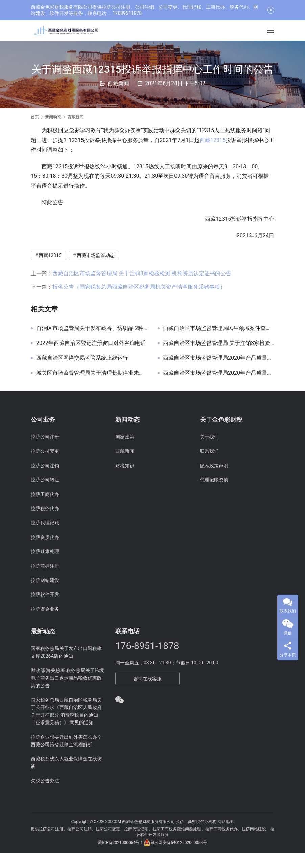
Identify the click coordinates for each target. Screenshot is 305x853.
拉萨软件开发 (45, 594)
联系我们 (209, 451)
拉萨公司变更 (45, 451)
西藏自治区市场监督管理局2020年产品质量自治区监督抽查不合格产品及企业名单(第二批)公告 (218, 373)
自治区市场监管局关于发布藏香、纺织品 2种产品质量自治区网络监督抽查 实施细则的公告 (91, 328)
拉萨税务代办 (45, 508)
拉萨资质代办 (45, 537)
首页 (35, 117)
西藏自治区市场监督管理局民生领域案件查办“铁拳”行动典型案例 (218, 328)
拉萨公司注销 (45, 465)
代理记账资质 (214, 479)
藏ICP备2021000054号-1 (121, 842)
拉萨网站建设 (45, 580)
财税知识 (124, 465)
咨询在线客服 (147, 678)
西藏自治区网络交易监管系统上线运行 (82, 358)
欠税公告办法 (45, 780)
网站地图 (225, 821)
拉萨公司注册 (45, 437)
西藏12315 (213, 140)
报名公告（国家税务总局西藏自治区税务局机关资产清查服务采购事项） (139, 287)
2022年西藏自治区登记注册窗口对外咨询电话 (91, 343)
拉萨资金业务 (45, 609)
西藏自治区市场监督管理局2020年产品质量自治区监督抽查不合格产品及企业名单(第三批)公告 (218, 358)
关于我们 (209, 437)
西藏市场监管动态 (96, 255)
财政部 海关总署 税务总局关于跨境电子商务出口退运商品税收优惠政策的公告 (67, 678)
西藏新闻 (118, 83)
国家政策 (124, 437)
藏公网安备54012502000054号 (178, 842)
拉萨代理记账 (45, 522)
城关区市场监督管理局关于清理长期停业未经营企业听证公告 (91, 373)
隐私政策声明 (214, 465)
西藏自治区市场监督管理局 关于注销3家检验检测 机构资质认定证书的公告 (141, 273)
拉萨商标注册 (45, 566)
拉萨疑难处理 (45, 551)
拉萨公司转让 (45, 479)
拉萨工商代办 (45, 494)
